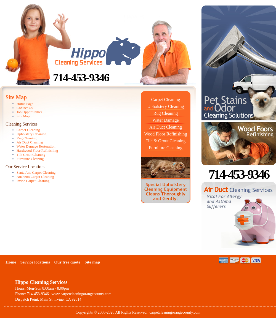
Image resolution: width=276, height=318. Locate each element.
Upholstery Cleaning (165, 106)
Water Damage (165, 120)
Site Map (23, 116)
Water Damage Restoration (36, 146)
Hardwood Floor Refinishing (37, 150)
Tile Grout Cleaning (31, 155)
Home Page (25, 104)
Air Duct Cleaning (165, 127)
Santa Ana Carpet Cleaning (36, 172)
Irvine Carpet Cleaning (33, 181)
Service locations (35, 262)
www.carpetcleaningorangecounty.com (82, 294)
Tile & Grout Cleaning (166, 140)
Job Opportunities (29, 112)
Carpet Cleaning (165, 99)
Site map (92, 262)
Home (11, 262)
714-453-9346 (81, 77)
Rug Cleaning (165, 113)
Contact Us (25, 108)
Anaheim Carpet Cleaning (35, 177)
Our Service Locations (25, 166)
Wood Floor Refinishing (165, 134)
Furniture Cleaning (165, 147)
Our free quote (67, 262)
